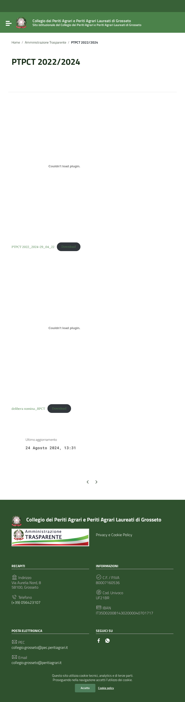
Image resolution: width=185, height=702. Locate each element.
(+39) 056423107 (26, 602)
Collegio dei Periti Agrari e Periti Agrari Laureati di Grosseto (93, 519)
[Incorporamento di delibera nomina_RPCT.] (64, 328)
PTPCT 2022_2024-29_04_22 (33, 247)
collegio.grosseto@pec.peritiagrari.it (40, 647)
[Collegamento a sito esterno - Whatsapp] (107, 640)
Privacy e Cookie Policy (114, 535)
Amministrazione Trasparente (45, 42)
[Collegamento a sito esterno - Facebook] (99, 640)
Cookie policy (106, 688)
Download (68, 247)
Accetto (85, 688)
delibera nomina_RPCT (28, 408)
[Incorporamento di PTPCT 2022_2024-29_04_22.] (64, 166)
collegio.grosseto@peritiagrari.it (37, 662)
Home (16, 42)
